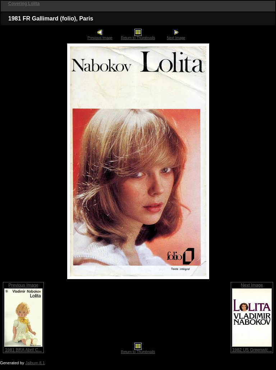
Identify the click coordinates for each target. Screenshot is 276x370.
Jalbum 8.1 (35, 363)
